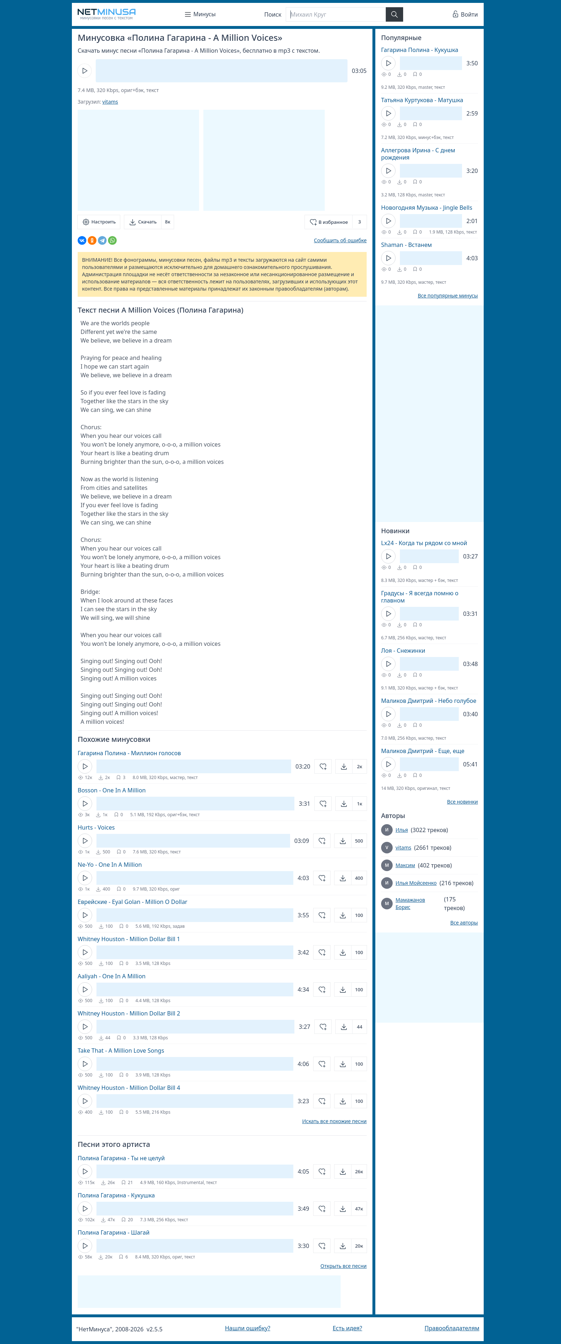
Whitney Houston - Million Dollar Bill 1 (129, 939)
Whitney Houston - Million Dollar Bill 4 (129, 1087)
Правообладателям (451, 1328)
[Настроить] (99, 222)
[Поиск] (335, 14)
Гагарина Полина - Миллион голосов (129, 753)
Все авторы (464, 922)
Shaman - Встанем (406, 244)
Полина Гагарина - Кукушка (116, 1195)
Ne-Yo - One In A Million (110, 864)
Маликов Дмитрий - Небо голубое (428, 700)
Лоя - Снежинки (403, 650)
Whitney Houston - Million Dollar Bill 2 (129, 1013)
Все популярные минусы (448, 295)
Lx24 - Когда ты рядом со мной (424, 543)
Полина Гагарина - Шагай (114, 1232)
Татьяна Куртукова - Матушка (422, 100)
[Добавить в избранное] (336, 222)
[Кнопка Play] (84, 71)
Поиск (273, 14)
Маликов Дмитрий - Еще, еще (423, 750)
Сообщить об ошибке (340, 240)
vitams (110, 101)
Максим (405, 865)
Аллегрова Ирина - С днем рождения (418, 154)
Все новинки (462, 802)
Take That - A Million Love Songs (121, 1050)
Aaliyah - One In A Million (112, 976)
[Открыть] (351, 766)
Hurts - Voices (96, 827)
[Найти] (394, 14)
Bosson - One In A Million (112, 790)
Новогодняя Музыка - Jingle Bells (426, 207)
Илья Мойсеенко (416, 882)
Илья (402, 829)
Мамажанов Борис (410, 903)
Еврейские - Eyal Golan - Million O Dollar (132, 901)
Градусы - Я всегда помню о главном (419, 597)
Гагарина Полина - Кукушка (419, 49)
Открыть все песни (343, 1266)
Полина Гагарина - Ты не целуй (121, 1158)
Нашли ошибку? (247, 1328)
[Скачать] (149, 222)
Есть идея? (347, 1328)
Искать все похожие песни (334, 1121)
